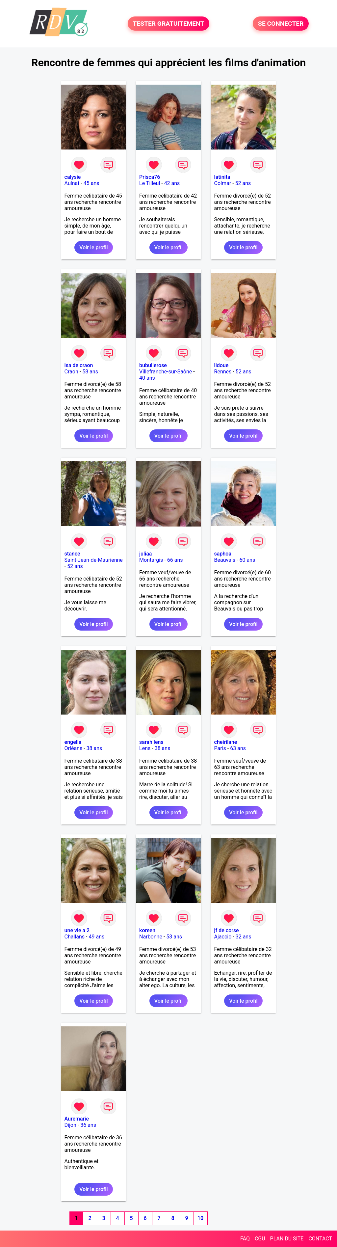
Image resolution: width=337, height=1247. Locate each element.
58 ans (90, 371)
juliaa (145, 554)
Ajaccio (223, 937)
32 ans (243, 937)
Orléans (74, 748)
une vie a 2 (77, 930)
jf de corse (226, 930)
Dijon (70, 1125)
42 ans (172, 183)
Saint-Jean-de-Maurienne (94, 560)
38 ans (94, 748)
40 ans (147, 378)
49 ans (96, 937)
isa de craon (79, 365)
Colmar (222, 183)
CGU (260, 1238)
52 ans (243, 183)
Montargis (151, 560)
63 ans (238, 748)
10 (200, 1218)
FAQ (245, 1238)
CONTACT (320, 1238)
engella (73, 742)
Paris (220, 748)
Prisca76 (149, 177)
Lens (144, 748)
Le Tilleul (149, 183)
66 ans (175, 560)
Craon (71, 371)
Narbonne (150, 937)
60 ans (247, 560)
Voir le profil (93, 247)
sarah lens (151, 742)
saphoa (222, 554)
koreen (147, 930)
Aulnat (72, 183)
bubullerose (153, 365)
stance (72, 554)
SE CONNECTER (280, 23)
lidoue (221, 365)
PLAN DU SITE (287, 1238)
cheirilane (225, 742)
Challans (75, 937)
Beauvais (224, 560)
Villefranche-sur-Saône (165, 371)
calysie (73, 177)
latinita (222, 177)
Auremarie (77, 1119)
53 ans (174, 937)
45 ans (91, 183)
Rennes (223, 371)
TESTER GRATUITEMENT (168, 23)
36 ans (88, 1125)
